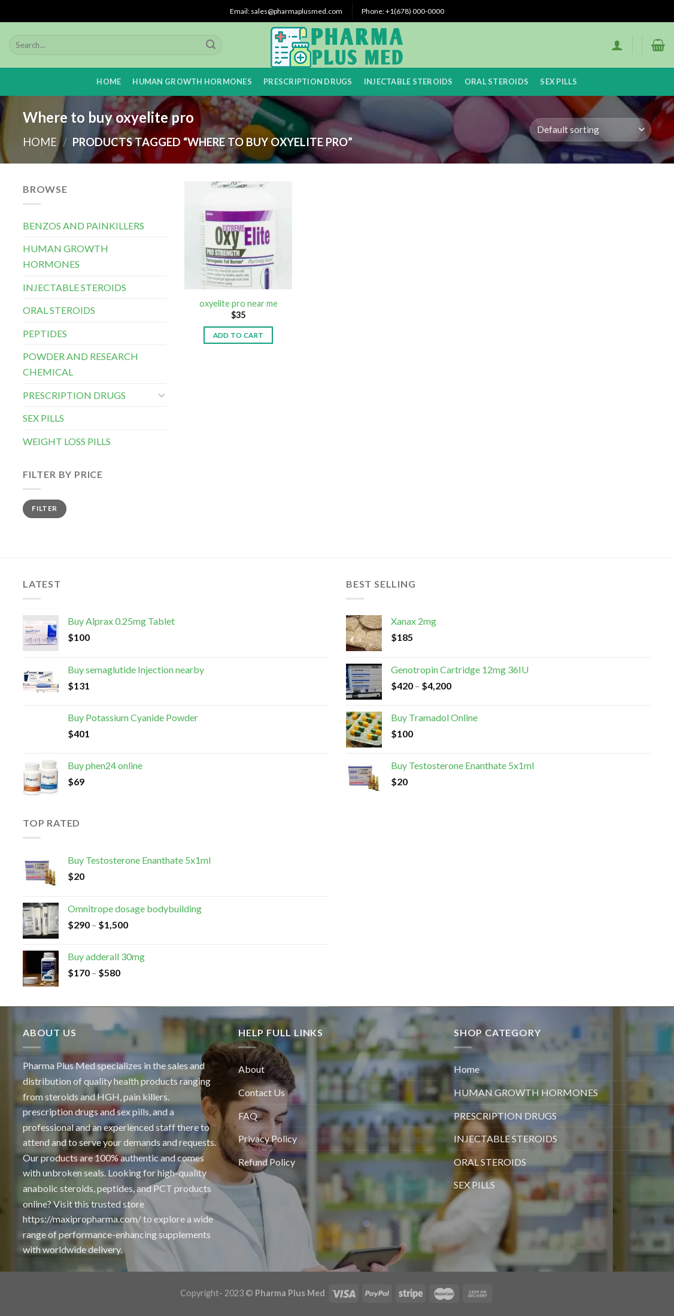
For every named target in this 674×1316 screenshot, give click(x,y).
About (251, 1069)
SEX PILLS (558, 81)
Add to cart (238, 335)
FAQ (247, 1115)
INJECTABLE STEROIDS (408, 81)
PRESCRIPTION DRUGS (308, 81)
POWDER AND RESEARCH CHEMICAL (80, 363)
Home (108, 81)
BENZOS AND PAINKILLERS (83, 225)
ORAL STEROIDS (496, 81)
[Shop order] (590, 129)
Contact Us (261, 1092)
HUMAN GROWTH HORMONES (191, 81)
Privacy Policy (267, 1138)
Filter (44, 508)
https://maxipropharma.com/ (82, 1218)
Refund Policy (266, 1161)
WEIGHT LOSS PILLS (67, 441)
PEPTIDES (45, 333)
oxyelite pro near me (238, 303)
